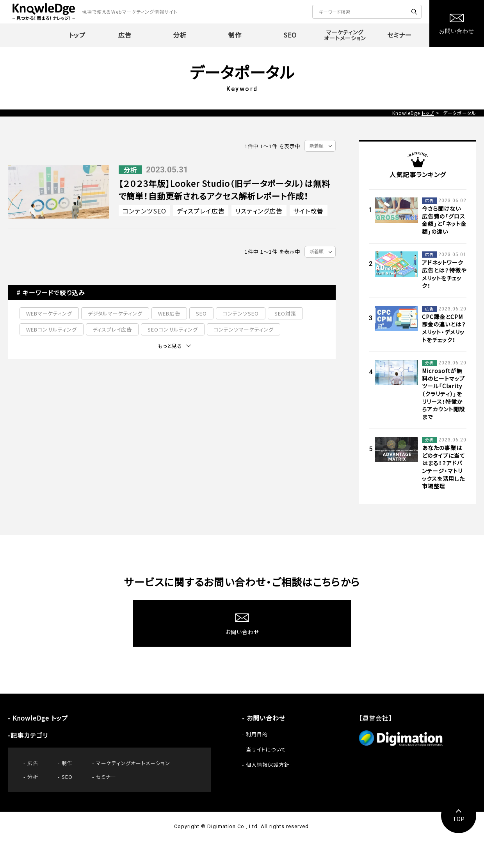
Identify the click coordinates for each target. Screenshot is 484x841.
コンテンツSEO (144, 210)
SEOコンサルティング (173, 329)
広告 (32, 763)
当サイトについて (266, 749)
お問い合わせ (266, 718)
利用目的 (257, 734)
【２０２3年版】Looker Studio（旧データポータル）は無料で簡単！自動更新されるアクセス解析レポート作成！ (224, 190)
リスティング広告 (259, 210)
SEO (201, 313)
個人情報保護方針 (268, 764)
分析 (32, 776)
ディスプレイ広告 (201, 210)
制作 (67, 763)
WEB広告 (169, 313)
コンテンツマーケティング (244, 329)
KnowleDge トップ (40, 718)
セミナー (106, 776)
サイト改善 (308, 210)
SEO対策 (285, 313)
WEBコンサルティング (51, 329)
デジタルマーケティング (115, 313)
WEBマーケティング (49, 313)
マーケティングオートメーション (133, 763)
